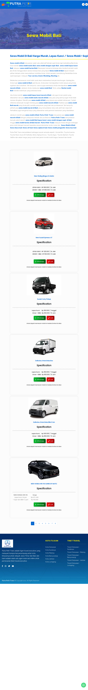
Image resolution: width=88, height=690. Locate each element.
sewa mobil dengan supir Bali (47, 66)
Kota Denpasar (50, 547)
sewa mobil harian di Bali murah (27, 123)
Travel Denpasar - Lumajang (73, 564)
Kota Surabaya (50, 550)
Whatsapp (39, 195)
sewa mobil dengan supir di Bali (59, 120)
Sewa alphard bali (40, 128)
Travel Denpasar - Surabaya (73, 548)
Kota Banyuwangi (51, 556)
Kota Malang (49, 553)
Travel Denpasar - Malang (76, 552)
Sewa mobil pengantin (56, 128)
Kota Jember (49, 559)
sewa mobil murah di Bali (48, 103)
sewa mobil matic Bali (27, 66)
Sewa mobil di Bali (17, 63)
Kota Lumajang (50, 562)
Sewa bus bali (71, 128)
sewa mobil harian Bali (28, 68)
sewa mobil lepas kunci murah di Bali (37, 95)
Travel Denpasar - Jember (76, 560)
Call (50, 195)
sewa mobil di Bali (25, 83)
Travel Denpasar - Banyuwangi (73, 556)
